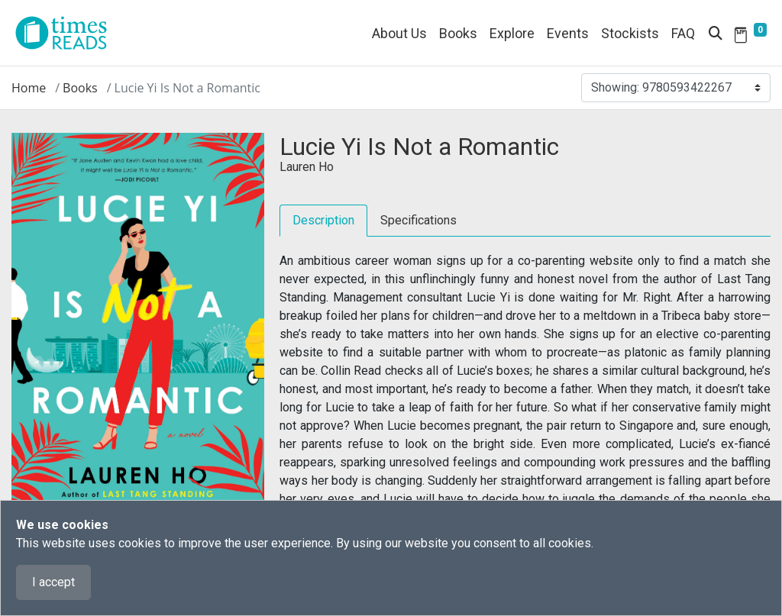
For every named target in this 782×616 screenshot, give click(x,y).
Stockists (630, 33)
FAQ (683, 33)
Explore (512, 33)
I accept (53, 582)
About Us (399, 33)
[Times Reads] (67, 33)
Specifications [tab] (418, 220)
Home (28, 87)
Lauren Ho (307, 167)
